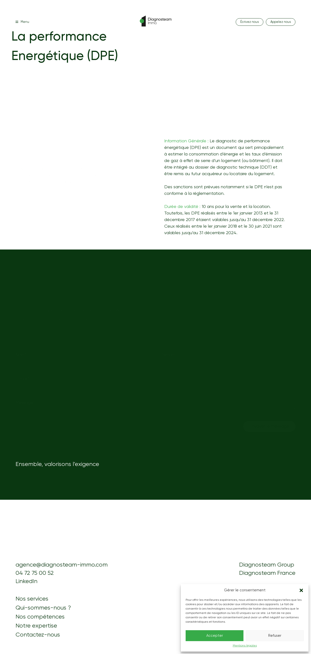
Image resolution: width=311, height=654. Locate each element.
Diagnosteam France (267, 573)
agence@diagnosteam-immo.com (62, 565)
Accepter (214, 635)
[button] (301, 590)
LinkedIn (26, 581)
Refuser (274, 635)
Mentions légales (245, 645)
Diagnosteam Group (266, 565)
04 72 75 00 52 (35, 573)
